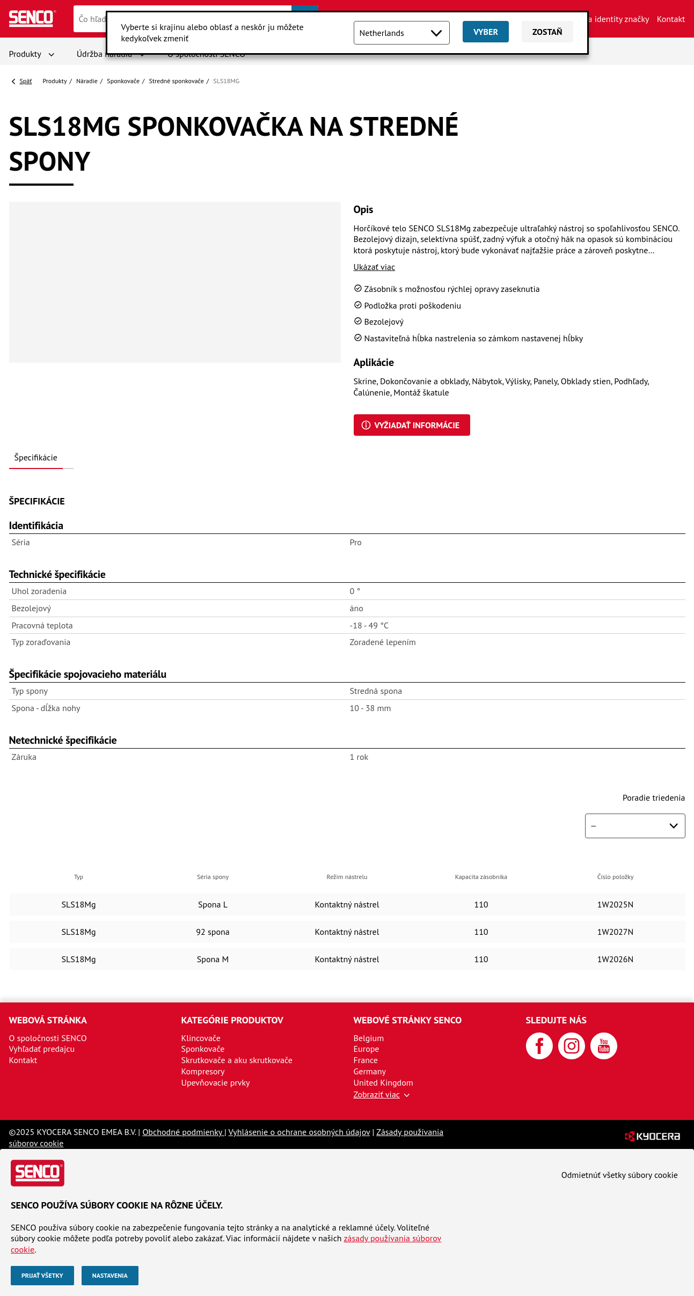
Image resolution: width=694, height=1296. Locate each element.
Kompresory (203, 1071)
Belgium (369, 1038)
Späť (26, 81)
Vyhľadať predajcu (42, 1048)
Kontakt (671, 18)
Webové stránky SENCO (408, 1020)
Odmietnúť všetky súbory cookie (619, 1174)
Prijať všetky (42, 1275)
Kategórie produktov (232, 1020)
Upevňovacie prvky (215, 1082)
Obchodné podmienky (183, 1131)
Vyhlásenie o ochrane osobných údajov (299, 1131)
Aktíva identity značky (609, 18)
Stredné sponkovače (176, 81)
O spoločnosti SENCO (48, 1038)
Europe (366, 1048)
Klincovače (201, 1038)
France (366, 1060)
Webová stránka (48, 1020)
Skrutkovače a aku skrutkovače (237, 1060)
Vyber (485, 31)
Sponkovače (123, 81)
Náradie (87, 81)
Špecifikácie (35, 457)
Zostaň (547, 31)
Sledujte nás (556, 1020)
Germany (370, 1071)
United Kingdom (383, 1082)
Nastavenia (110, 1275)
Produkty (25, 53)
